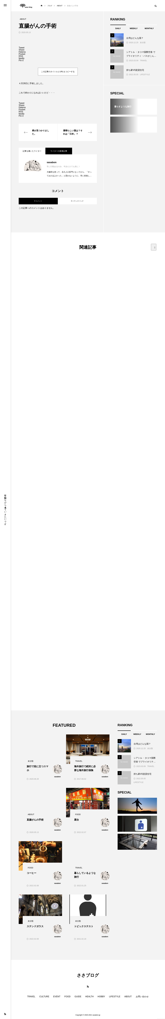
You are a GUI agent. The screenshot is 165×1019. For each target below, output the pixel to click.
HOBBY (101, 997)
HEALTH (89, 997)
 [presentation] (154, 247)
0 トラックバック (77, 201)
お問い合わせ (142, 997)
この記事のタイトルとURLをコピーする (58, 72)
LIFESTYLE (145, 74)
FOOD (67, 997)
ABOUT (128, 997)
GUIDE (77, 997)
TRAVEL (143, 60)
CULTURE (44, 997)
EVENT (56, 997)
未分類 (143, 42)
